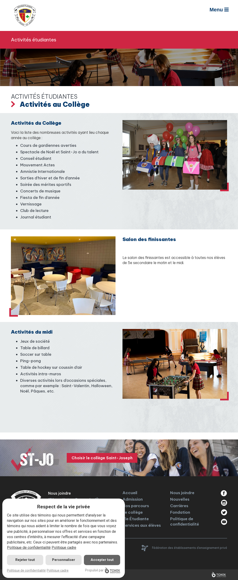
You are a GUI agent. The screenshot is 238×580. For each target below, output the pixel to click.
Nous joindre (182, 492)
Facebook (224, 493)
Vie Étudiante (135, 518)
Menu (219, 10)
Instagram (224, 503)
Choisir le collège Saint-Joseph (102, 458)
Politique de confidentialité (184, 521)
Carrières (179, 505)
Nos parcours (135, 505)
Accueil (129, 492)
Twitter (224, 512)
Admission (132, 499)
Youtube (224, 522)
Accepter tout (102, 560)
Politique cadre (64, 547)
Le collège (132, 512)
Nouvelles (179, 499)
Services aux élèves (141, 525)
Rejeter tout (25, 560)
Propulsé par (102, 570)
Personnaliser (63, 560)
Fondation (180, 512)
